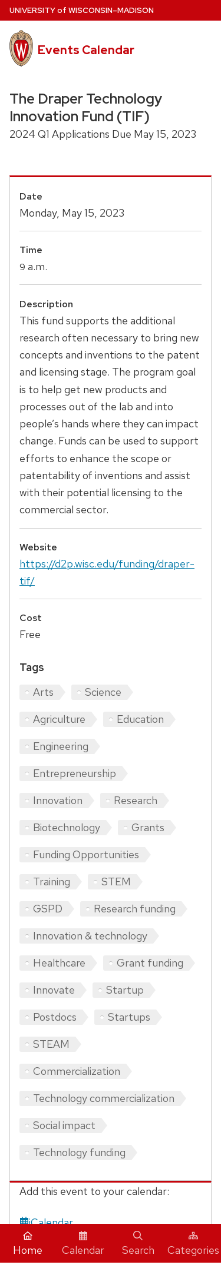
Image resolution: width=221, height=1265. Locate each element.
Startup (125, 990)
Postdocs (55, 1017)
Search (138, 1244)
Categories (193, 1244)
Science (103, 692)
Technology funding (79, 1152)
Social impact (64, 1125)
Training (51, 881)
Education (140, 719)
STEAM (51, 1044)
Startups (129, 1017)
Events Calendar (86, 50)
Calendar (83, 1244)
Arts (43, 692)
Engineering (60, 746)
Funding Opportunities (86, 854)
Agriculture (59, 719)
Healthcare (59, 962)
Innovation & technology (90, 935)
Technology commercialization (103, 1098)
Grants (147, 827)
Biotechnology (66, 827)
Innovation (58, 800)
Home (27, 1244)
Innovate (54, 990)
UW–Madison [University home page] (81, 10)
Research (135, 800)
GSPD (47, 908)
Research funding (135, 908)
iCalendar (46, 1222)
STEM (116, 881)
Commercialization (76, 1071)
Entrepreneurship (74, 773)
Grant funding (150, 962)
